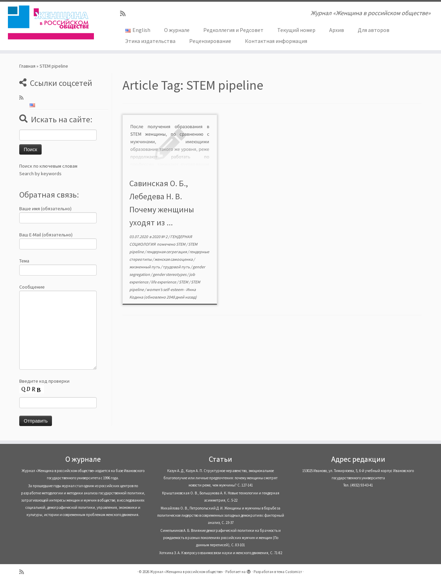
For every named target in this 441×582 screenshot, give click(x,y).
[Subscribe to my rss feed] (125, 14)
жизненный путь (145, 266)
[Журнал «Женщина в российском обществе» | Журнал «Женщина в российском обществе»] (51, 22)
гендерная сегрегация (167, 251)
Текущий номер (296, 29)
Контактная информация (276, 40)
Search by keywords (40, 173)
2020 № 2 (160, 236)
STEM (181, 244)
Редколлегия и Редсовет (233, 29)
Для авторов (373, 29)
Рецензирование (210, 40)
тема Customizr (289, 571)
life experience (164, 281)
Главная (27, 66)
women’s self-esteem (165, 289)
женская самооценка (173, 259)
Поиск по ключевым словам (48, 166)
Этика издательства (150, 40)
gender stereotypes (170, 274)
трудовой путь (177, 266)
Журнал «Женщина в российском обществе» (186, 571)
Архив (336, 29)
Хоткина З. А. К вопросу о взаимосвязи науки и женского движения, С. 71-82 (220, 552)
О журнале (177, 29)
